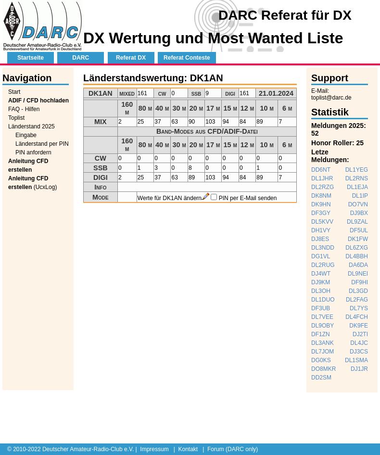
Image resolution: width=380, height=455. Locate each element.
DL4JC (359, 343)
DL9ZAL (357, 221)
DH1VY (320, 230)
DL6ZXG (356, 247)
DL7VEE (322, 317)
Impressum (154, 449)
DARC (80, 57)
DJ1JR (359, 369)
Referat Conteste (187, 57)
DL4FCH (356, 317)
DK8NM (321, 195)
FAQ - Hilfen (23, 109)
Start (14, 91)
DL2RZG (322, 187)
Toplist (16, 117)
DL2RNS (356, 178)
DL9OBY (322, 325)
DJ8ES (320, 239)
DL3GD (358, 291)
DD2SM (321, 377)
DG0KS (321, 360)
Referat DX (131, 57)
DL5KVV (322, 221)
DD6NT (320, 169)
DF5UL (359, 230)
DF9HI (359, 282)
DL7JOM (322, 351)
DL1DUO (323, 299)
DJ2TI (360, 334)
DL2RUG (323, 265)
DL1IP (360, 195)
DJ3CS (359, 351)
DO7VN (358, 204)
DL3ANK (322, 343)
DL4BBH (356, 256)
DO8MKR (323, 369)
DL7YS (359, 308)
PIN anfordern (33, 152)
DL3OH (320, 291)
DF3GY (320, 213)
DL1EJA (357, 187)
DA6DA (358, 265)
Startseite (30, 57)
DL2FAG (357, 299)
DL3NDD (322, 247)
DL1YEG (356, 169)
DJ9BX (359, 213)
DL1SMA (356, 360)
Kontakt (188, 449)
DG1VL (320, 256)
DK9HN (321, 204)
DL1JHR (322, 178)
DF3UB (320, 308)
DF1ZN (320, 334)
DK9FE (358, 325)
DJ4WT (320, 273)
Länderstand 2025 (31, 126)
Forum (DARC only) (232, 449)
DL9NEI (358, 273)
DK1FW (358, 239)
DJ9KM (320, 282)
